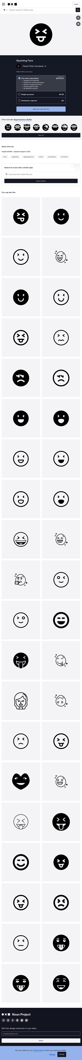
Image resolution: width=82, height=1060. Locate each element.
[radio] (41, 83)
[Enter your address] (41, 1033)
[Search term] (42, 10)
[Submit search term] (78, 10)
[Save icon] (78, 18)
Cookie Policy (38, 1050)
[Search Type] (5, 10)
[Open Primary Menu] (3, 4)
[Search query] (41, 174)
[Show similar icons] (78, 24)
